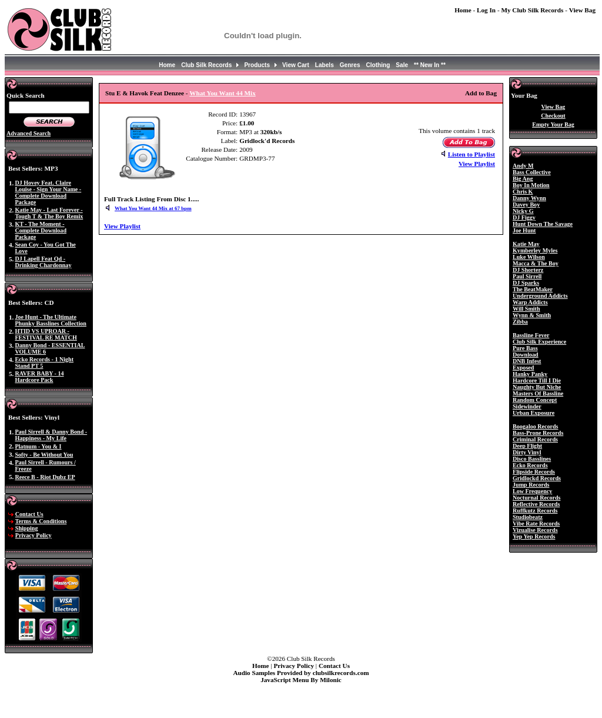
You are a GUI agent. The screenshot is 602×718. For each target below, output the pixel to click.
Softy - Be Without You (44, 454)
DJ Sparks (526, 283)
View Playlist (477, 163)
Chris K (523, 191)
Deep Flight (527, 446)
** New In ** (430, 65)
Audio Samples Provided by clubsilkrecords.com (301, 672)
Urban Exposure (533, 413)
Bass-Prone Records (538, 433)
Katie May (526, 244)
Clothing (378, 65)
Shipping (26, 528)
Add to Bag (481, 93)
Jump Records (531, 484)
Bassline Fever (531, 335)
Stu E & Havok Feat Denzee (144, 93)
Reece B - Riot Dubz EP (45, 477)
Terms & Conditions (41, 521)
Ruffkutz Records (535, 510)
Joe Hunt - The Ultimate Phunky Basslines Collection (50, 320)
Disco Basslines (532, 459)
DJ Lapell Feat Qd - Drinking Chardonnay (43, 261)
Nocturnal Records (536, 497)
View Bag (582, 10)
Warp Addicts (530, 302)
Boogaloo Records (535, 426)
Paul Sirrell (527, 276)
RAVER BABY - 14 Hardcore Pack (39, 376)
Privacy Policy (33, 535)
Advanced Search (28, 133)
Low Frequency (532, 491)
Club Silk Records (206, 65)
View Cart (295, 65)
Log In (486, 10)
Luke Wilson (529, 257)
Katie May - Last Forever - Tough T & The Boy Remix (49, 213)
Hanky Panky (530, 374)
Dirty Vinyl (527, 452)
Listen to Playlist (471, 154)
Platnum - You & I (38, 446)
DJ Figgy (524, 217)
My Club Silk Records (532, 10)
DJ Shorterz (528, 270)
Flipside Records (534, 471)
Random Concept (535, 400)
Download (526, 354)
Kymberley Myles (535, 250)
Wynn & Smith (532, 315)
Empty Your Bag (553, 124)
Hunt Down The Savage (543, 224)
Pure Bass (525, 348)
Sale (402, 65)
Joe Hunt (524, 230)
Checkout (553, 115)
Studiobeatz (528, 517)
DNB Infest (527, 361)
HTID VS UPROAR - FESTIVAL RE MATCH (45, 334)
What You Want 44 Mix (222, 93)
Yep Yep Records (534, 536)
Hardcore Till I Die (537, 380)
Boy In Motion (531, 185)
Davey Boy (526, 204)
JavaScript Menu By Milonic (301, 679)
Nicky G (523, 211)
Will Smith (526, 308)
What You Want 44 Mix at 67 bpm (153, 208)
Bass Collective (532, 172)
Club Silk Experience (539, 341)
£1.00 (246, 123)
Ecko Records (530, 465)
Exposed (523, 367)
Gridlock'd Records (267, 140)
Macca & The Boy (535, 263)
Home (462, 10)
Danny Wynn (529, 198)
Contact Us (29, 514)
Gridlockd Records (537, 478)
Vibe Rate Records (536, 523)
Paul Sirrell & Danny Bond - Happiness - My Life (51, 434)
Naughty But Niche (537, 387)
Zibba (520, 321)
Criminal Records (535, 439)
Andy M (523, 165)
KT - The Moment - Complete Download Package (40, 230)
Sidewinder (527, 406)
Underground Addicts (540, 295)
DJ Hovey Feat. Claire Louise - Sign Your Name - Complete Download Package (48, 192)
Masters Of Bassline (538, 393)
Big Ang (523, 178)
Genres (350, 65)
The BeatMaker (533, 289)
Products (257, 65)
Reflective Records (536, 504)
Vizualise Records (535, 530)
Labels (324, 65)
